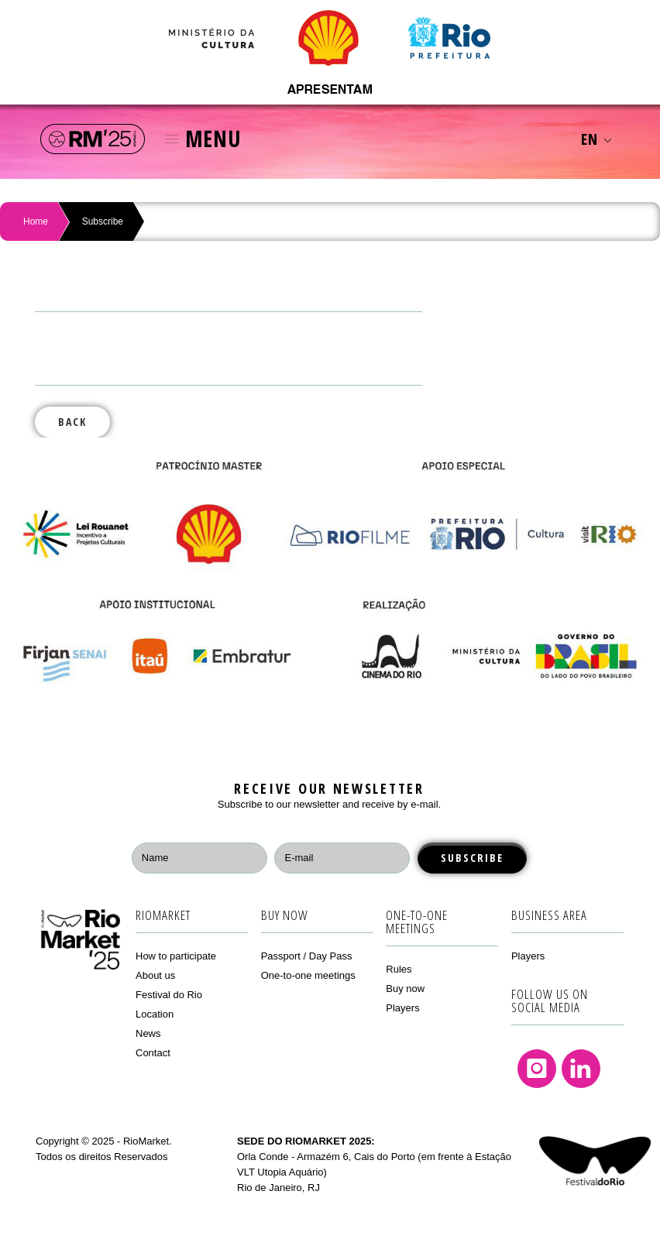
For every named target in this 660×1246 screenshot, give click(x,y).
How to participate (176, 956)
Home (35, 221)
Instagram (536, 1068)
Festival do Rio (169, 995)
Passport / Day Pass (306, 956)
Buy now (405, 988)
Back (72, 421)
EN (596, 139)
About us (155, 975)
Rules (398, 969)
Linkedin (581, 1068)
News (148, 1033)
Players (402, 1008)
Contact (153, 1053)
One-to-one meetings (308, 975)
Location (155, 1014)
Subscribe (102, 221)
